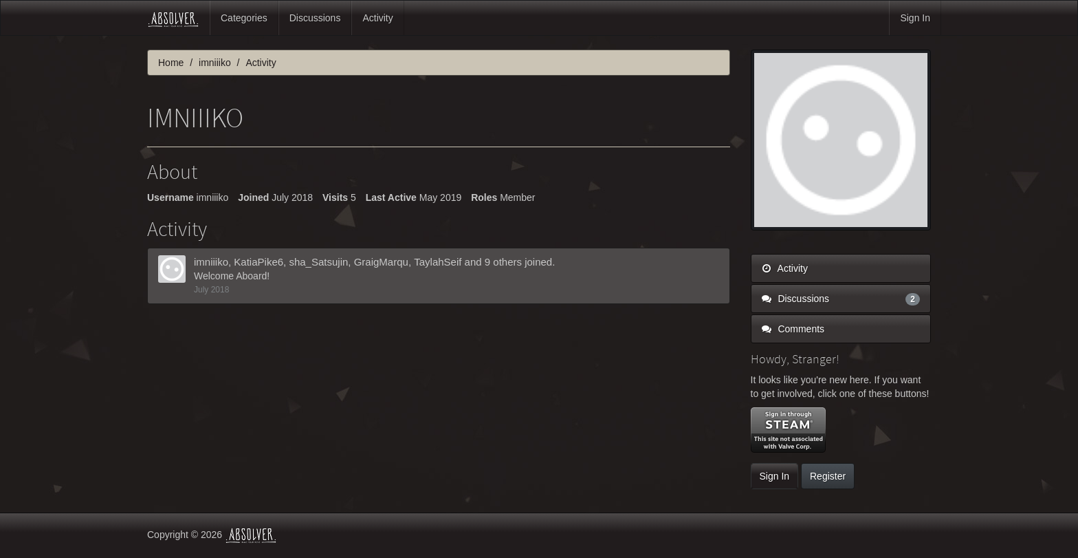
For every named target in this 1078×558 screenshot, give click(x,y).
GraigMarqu (381, 262)
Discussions (315, 17)
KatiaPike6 (258, 262)
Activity (377, 17)
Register (828, 476)
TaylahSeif (437, 262)
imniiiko (211, 262)
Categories (244, 17)
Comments (793, 328)
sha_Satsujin (318, 262)
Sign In (915, 17)
